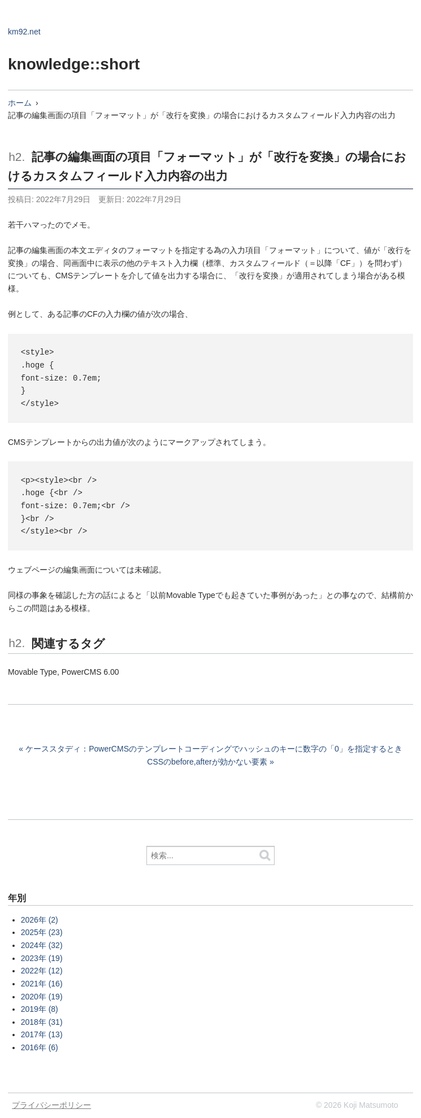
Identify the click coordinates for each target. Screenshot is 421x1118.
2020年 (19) (42, 996)
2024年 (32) (42, 945)
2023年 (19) (42, 958)
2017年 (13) (42, 1034)
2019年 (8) (39, 1009)
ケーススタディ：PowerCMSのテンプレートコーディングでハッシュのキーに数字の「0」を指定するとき (213, 748)
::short (115, 64)
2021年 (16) (42, 983)
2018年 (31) (42, 1022)
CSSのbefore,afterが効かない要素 (207, 761)
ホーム (20, 102)
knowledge (49, 64)
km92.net (24, 31)
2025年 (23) (42, 932)
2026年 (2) (39, 919)
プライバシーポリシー (51, 1105)
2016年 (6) (39, 1047)
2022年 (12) (42, 970)
